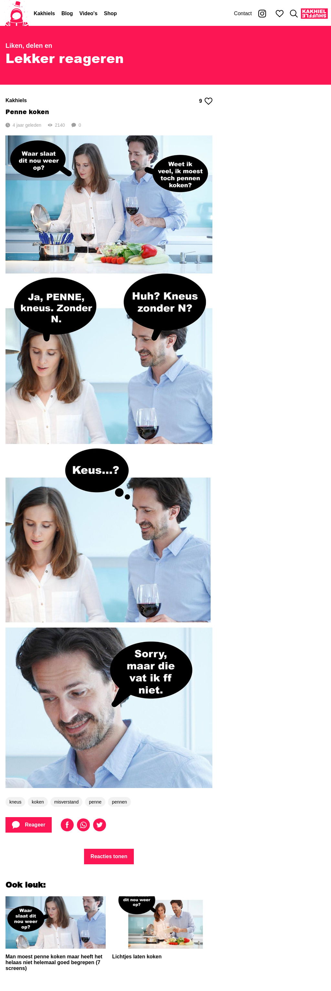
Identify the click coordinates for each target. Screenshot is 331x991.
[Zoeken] (294, 13)
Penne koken (27, 111)
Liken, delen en (28, 45)
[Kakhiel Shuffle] (314, 13)
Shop (110, 13)
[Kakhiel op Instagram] (262, 13)
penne (95, 802)
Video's (89, 13)
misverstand (66, 802)
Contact (243, 13)
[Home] (16, 13)
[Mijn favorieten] (279, 13)
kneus (15, 802)
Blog (67, 13)
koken (38, 802)
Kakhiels (44, 13)
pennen (119, 802)
